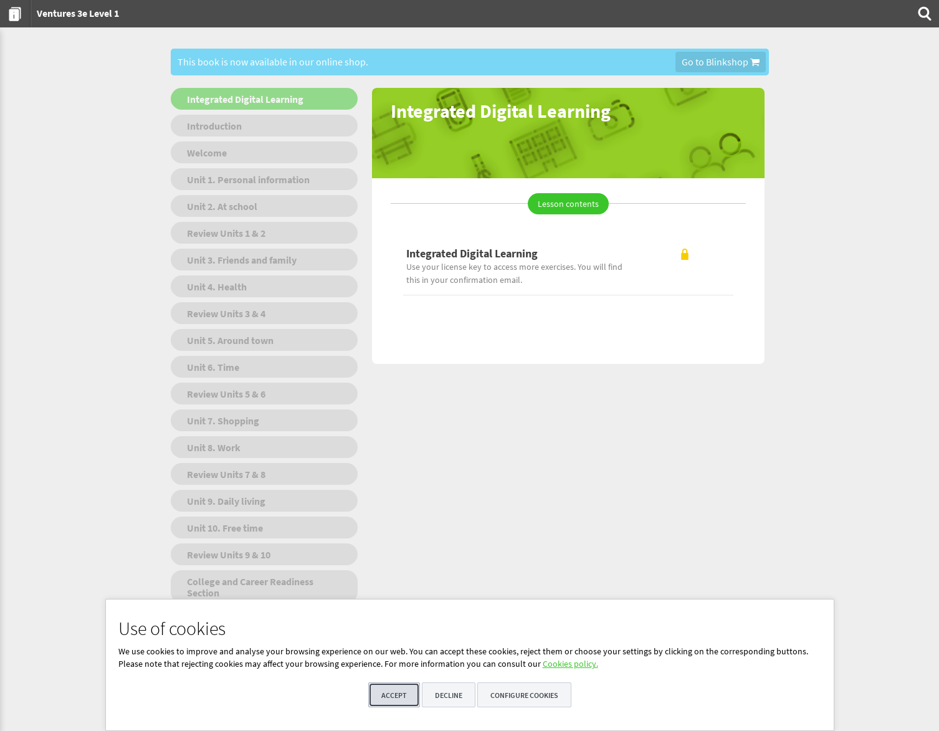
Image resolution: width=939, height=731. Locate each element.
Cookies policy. (570, 663)
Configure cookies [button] (524, 695)
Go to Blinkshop (721, 61)
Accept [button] (394, 695)
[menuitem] (15, 13)
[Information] (15, 13)
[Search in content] (923, 13)
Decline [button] (448, 695)
